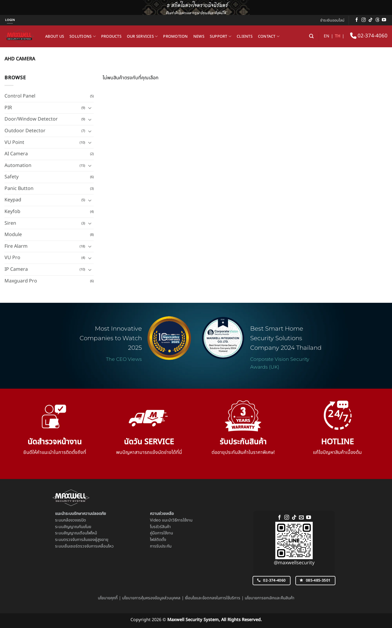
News (198, 36)
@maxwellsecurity (294, 562)
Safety (11, 176)
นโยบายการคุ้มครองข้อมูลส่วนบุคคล (151, 598)
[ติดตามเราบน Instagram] (363, 20)
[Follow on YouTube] (384, 20)
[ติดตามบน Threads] (377, 20)
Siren (10, 223)
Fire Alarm (16, 246)
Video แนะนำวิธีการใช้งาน (171, 520)
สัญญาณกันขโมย (77, 527)
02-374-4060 (369, 36)
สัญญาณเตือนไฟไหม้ (80, 533)
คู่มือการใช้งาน (161, 533)
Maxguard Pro (20, 281)
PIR (8, 107)
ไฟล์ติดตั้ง (158, 540)
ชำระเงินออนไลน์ (332, 20)
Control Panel (19, 96)
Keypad (12, 199)
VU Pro (12, 257)
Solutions (82, 36)
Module (13, 234)
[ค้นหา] (311, 36)
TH (337, 36)
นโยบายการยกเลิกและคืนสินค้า (269, 598)
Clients (245, 36)
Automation (17, 165)
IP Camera (16, 269)
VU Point (14, 142)
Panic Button (19, 188)
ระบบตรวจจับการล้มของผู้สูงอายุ (81, 540)
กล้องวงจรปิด (74, 520)
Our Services (142, 36)
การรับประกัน (160, 546)
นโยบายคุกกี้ (108, 598)
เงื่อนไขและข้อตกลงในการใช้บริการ (212, 598)
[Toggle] (90, 107)
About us (54, 36)
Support (220, 36)
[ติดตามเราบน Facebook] (357, 20)
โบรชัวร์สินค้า (160, 527)
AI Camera (16, 153)
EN (326, 36)
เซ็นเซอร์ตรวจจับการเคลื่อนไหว (88, 546)
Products (111, 36)
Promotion (175, 36)
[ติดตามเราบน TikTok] (370, 20)
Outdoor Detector (24, 130)
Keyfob (12, 211)
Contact (268, 36)
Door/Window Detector (31, 119)
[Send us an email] (301, 517)
